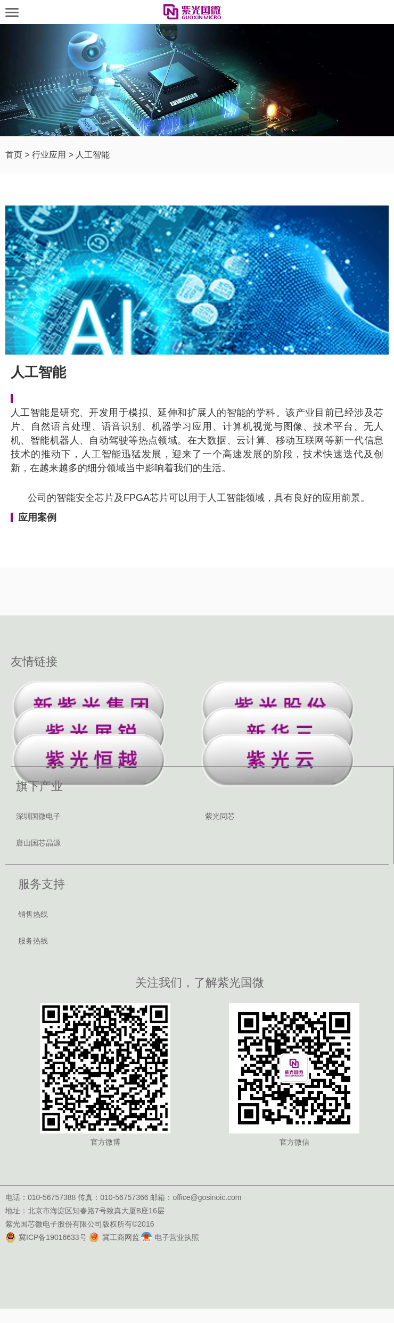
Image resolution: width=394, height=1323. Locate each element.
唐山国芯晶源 (38, 843)
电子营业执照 (170, 1237)
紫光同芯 (220, 816)
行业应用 (49, 154)
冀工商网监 (114, 1237)
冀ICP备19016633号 (46, 1237)
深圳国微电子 (38, 816)
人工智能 (93, 154)
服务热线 (33, 940)
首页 (13, 154)
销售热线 (33, 914)
